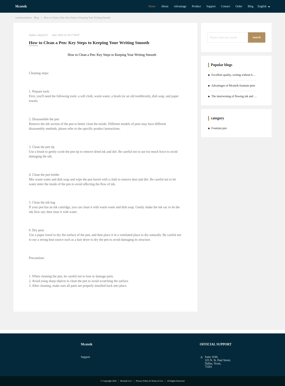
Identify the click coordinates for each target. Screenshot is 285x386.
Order (239, 6)
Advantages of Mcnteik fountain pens (233, 85)
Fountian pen (219, 128)
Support (211, 6)
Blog (250, 6)
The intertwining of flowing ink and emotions (234, 96)
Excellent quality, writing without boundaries (234, 74)
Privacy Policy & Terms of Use (149, 381)
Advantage (180, 6)
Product (196, 6)
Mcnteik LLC (126, 381)
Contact (225, 6)
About (164, 6)
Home (152, 6)
